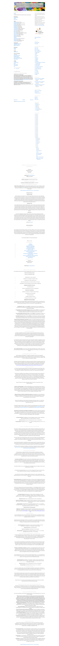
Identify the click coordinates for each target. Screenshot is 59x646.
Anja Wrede (15, 54)
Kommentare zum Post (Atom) (21, 101)
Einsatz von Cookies (30, 249)
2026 (36, 114)
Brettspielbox (15, 26)
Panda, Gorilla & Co (39, 150)
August (37, 143)
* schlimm (36, 103)
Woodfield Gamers (16, 40)
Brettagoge (15, 24)
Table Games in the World (17, 38)
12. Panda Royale (37, 65)
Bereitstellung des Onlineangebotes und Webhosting (30, 253)
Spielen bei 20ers (16, 34)
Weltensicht (15, 39)
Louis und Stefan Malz (17, 57)
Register (17, 68)
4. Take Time (36, 55)
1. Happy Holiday (37, 52)
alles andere (36, 43)
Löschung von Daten (30, 254)
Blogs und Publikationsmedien (30, 251)
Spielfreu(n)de (16, 36)
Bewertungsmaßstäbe (41, 25)
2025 (36, 115)
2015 (36, 128)
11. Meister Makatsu (37, 64)
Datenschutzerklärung (38, 37)
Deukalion (37, 149)
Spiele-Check (15, 19)
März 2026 (36, 98)
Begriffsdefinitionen (30, 257)
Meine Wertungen (38, 154)
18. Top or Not (36, 72)
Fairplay (15, 49)
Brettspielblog (15, 25)
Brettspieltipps (16, 27)
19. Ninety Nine (37, 73)
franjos (15, 63)
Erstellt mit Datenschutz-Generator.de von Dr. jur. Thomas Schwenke (29, 190)
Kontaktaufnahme (30, 252)
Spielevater (15, 35)
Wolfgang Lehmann (16, 56)
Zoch (14, 66)
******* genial (36, 110)
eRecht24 (31, 222)
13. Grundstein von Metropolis (39, 66)
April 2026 (36, 97)
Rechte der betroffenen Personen (30, 256)
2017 (36, 125)
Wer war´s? (37, 148)
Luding (15, 18)
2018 (36, 124)
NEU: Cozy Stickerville (38, 51)
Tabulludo (15, 37)
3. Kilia (36, 54)
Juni (36, 145)
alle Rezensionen (37, 42)
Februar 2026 (36, 99)
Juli (36, 144)
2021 (36, 120)
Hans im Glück (16, 64)
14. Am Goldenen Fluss (38, 67)
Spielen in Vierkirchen (17, 45)
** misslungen (36, 104)
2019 (36, 123)
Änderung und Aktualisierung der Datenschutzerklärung (30, 255)
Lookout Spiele (16, 65)
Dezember (37, 138)
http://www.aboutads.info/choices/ (40, 406)
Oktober (37, 140)
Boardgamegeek (16, 17)
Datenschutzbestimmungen (26, 79)
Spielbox (15, 48)
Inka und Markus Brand (17, 55)
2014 (36, 129)
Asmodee (15, 61)
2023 (36, 118)
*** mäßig (36, 105)
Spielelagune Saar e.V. (17, 44)
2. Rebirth (36, 53)
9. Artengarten (36, 61)
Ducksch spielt (16, 30)
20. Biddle (36, 74)
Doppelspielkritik (16, 29)
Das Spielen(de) (16, 28)
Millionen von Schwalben (38, 90)
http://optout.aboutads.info (36, 407)
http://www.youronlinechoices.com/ (24, 407)
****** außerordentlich (37, 109)
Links (15, 13)
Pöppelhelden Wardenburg (17, 43)
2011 (36, 133)
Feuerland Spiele (16, 62)
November (37, 139)
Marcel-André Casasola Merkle (18, 58)
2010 (36, 134)
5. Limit (36, 56)
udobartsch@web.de (32, 175)
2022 (36, 119)
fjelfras (15, 31)
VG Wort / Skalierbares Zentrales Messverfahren (30, 250)
